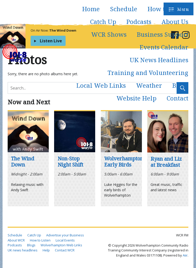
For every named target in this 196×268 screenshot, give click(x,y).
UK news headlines (23, 250)
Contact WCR (65, 250)
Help (46, 250)
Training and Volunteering (147, 72)
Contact (177, 98)
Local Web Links (101, 85)
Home (91, 9)
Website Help (136, 98)
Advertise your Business (65, 235)
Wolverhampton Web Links (61, 245)
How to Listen (168, 9)
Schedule (123, 9)
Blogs (180, 85)
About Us (175, 21)
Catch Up (103, 21)
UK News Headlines (159, 60)
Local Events (65, 240)
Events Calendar (164, 47)
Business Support (162, 34)
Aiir (185, 255)
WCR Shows (109, 34)
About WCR (16, 240)
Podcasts (138, 21)
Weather (149, 85)
